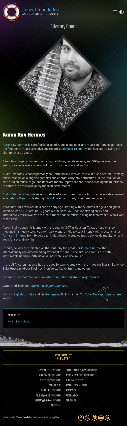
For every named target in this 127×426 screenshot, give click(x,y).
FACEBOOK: (42, 370)
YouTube (86, 294)
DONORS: (52, 386)
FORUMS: (69, 401)
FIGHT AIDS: (46, 391)
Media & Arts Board (19, 321)
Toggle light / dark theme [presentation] (121, 12)
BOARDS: (69, 386)
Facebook (99, 294)
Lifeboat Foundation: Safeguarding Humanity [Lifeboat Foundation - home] (55, 12)
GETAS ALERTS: (72, 375)
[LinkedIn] (94, 418)
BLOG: (68, 380)
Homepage (52, 294)
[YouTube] (101, 418)
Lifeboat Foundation (24, 418)
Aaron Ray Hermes (15, 144)
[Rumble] (107, 418)
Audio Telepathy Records (19, 194)
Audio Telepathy (76, 148)
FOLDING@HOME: (43, 396)
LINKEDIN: (43, 375)
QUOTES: (54, 406)
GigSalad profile (23, 294)
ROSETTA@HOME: (42, 401)
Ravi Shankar (75, 211)
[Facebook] (81, 418)
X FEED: (43, 380)
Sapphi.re (55, 418)
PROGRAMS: (71, 396)
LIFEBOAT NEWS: (73, 370)
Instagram (114, 294)
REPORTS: (70, 391)
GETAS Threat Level (63, 358)
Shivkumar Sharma (88, 248)
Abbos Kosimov (20, 198)
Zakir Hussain (53, 198)
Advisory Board (63, 27)
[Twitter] (87, 418)
